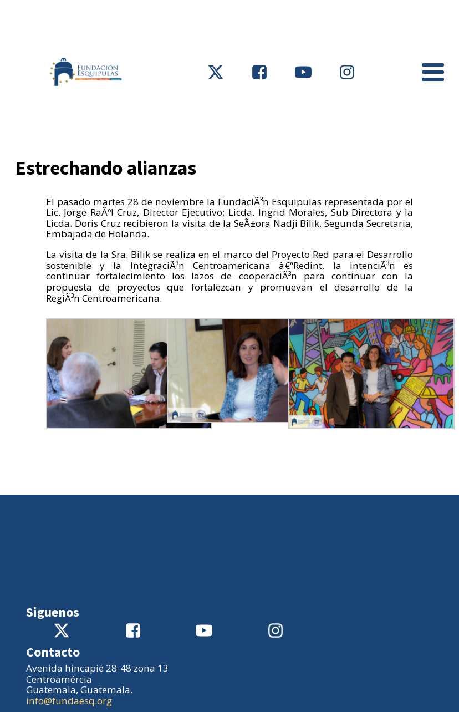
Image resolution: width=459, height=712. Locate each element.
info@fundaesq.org (69, 700)
